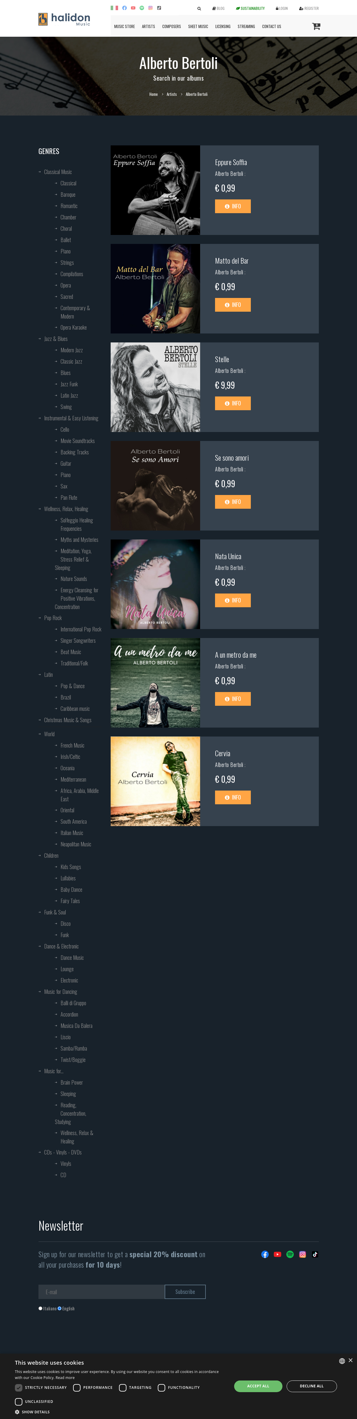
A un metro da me (235, 654)
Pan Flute (69, 497)
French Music (72, 745)
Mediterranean (73, 779)
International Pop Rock (81, 629)
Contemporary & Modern (75, 312)
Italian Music (72, 833)
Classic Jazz (71, 361)
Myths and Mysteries (79, 539)
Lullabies (68, 878)
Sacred (67, 296)
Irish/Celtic (70, 756)
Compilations (72, 274)
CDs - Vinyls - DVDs (63, 1152)
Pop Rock (53, 618)
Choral (66, 228)
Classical (68, 183)
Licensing (223, 26)
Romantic (69, 206)
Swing (66, 407)
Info (233, 206)
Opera (66, 285)
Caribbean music (75, 708)
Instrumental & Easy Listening (71, 418)
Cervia (222, 753)
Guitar (66, 463)
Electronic (69, 980)
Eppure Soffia (231, 161)
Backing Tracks (75, 452)
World (49, 734)
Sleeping (68, 1093)
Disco (66, 923)
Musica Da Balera (76, 1025)
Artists (148, 26)
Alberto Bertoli (230, 173)
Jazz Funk (69, 384)
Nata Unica (228, 556)
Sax (64, 486)
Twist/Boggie (73, 1059)
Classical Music (58, 172)
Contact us (271, 26)
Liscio (66, 1037)
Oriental (67, 810)
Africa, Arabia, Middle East (80, 795)
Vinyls (66, 1163)
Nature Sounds (74, 578)
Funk (65, 935)
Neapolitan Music (76, 844)
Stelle (222, 358)
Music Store (124, 26)
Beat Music (71, 652)
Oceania (68, 768)
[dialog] (178, 1386)
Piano (66, 251)
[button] (120, 1412)
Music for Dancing (60, 991)
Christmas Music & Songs (68, 720)
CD (63, 1175)
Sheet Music (198, 26)
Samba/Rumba (74, 1048)
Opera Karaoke (74, 327)
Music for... (54, 1071)
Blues (66, 372)
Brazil (66, 697)
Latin (48, 674)
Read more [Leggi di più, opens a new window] (65, 1377)
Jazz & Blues (56, 338)
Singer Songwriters (78, 640)
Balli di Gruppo (73, 1003)
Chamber (68, 217)
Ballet (66, 240)
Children (51, 855)
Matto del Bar (232, 260)
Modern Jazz (72, 350)
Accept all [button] (258, 1386)
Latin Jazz (69, 395)
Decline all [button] (312, 1386)
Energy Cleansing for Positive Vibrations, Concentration (76, 598)
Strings (67, 262)
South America (74, 821)
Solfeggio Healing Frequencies (77, 524)
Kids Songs (71, 867)
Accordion (69, 1014)
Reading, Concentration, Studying (70, 1113)
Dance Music (72, 957)
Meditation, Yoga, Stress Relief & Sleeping (73, 559)
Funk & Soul (55, 912)
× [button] (350, 1360)
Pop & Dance (73, 686)
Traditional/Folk (74, 663)
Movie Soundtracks (78, 441)
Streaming (246, 26)
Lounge (67, 969)
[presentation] (83, 1335)
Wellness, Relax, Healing (66, 509)
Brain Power (72, 1082)
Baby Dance (71, 889)
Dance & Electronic (61, 946)
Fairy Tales (70, 901)
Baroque (68, 194)
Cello (65, 429)
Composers (171, 26)
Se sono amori (232, 457)
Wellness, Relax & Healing (77, 1137)
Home (153, 94)
